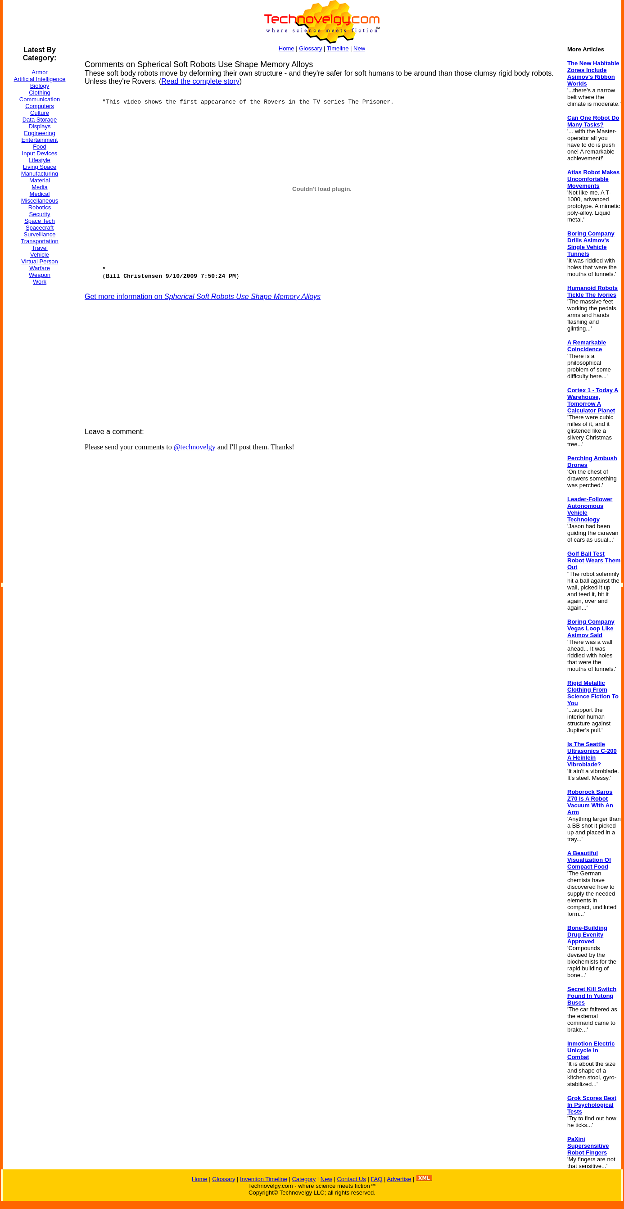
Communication (39, 99)
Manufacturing (39, 173)
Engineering (39, 133)
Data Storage (40, 119)
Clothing (39, 92)
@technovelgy (195, 447)
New (359, 48)
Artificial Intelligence (40, 79)
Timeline (338, 48)
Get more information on (203, 296)
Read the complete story (200, 81)
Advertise (399, 1179)
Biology (40, 85)
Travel (40, 248)
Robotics (39, 207)
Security (39, 214)
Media (39, 187)
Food (39, 146)
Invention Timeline (263, 1179)
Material (39, 180)
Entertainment (40, 139)
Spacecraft (40, 227)
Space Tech (39, 220)
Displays (39, 126)
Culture (39, 112)
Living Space (39, 166)
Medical (40, 193)
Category (304, 1179)
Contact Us (351, 1179)
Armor (39, 72)
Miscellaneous (39, 200)
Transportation (39, 241)
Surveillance (40, 234)
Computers (39, 106)
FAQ (376, 1179)
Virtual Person (39, 261)
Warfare (39, 268)
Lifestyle (39, 160)
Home (286, 48)
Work (39, 281)
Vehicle (39, 254)
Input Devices (40, 153)
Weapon (39, 275)
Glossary (310, 48)
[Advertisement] (39, 427)
